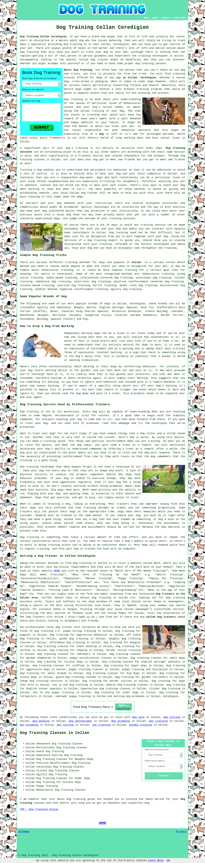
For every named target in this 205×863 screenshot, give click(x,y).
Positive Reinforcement (53, 763)
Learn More (155, 860)
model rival (128, 285)
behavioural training (57, 270)
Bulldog (42, 319)
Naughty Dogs (84, 759)
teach (164, 69)
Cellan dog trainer (84, 192)
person (159, 799)
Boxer (54, 311)
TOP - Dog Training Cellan (39, 809)
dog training (72, 44)
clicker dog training (164, 688)
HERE (57, 570)
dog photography (80, 721)
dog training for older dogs (117, 692)
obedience (43, 281)
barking (116, 352)
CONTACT (166, 18)
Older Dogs (82, 778)
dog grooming (120, 721)
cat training (101, 725)
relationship (89, 277)
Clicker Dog (44, 770)
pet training (158, 721)
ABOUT (155, 18)
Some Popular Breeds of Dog (43, 296)
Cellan (136, 262)
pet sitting (65, 725)
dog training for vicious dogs (60, 661)
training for (134, 270)
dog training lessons (150, 63)
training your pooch (102, 114)
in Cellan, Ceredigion (139, 77)
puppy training (133, 669)
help (75, 248)
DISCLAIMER (179, 18)
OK (168, 860)
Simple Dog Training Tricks (43, 255)
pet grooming (29, 725)
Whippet (43, 315)
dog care (138, 717)
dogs (150, 81)
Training (26, 169)
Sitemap (24, 831)
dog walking (41, 721)
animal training (140, 725)
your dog (179, 185)
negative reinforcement (77, 289)
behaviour (120, 169)
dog (101, 134)
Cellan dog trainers (161, 616)
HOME (146, 18)
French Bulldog (156, 311)
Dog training (73, 99)
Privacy (181, 831)
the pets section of (55, 613)
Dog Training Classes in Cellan (54, 733)
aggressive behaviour (92, 634)
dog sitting (171, 717)
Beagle (78, 307)
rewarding (33, 381)
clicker (179, 277)
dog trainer (99, 59)
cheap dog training (34, 681)
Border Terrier (172, 315)
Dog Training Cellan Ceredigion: (44, 36)
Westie (91, 307)
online (69, 605)
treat (115, 126)
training (179, 73)
